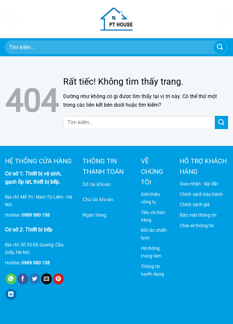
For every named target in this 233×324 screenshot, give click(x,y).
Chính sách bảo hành (201, 194)
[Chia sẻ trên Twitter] (34, 278)
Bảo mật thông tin (198, 215)
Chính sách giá (195, 204)
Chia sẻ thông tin (197, 226)
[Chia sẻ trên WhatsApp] (11, 278)
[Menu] (11, 19)
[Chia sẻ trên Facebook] (22, 278)
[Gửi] (220, 47)
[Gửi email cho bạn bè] (46, 278)
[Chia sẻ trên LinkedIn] (11, 294)
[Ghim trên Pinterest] (58, 278)
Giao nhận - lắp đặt (199, 184)
